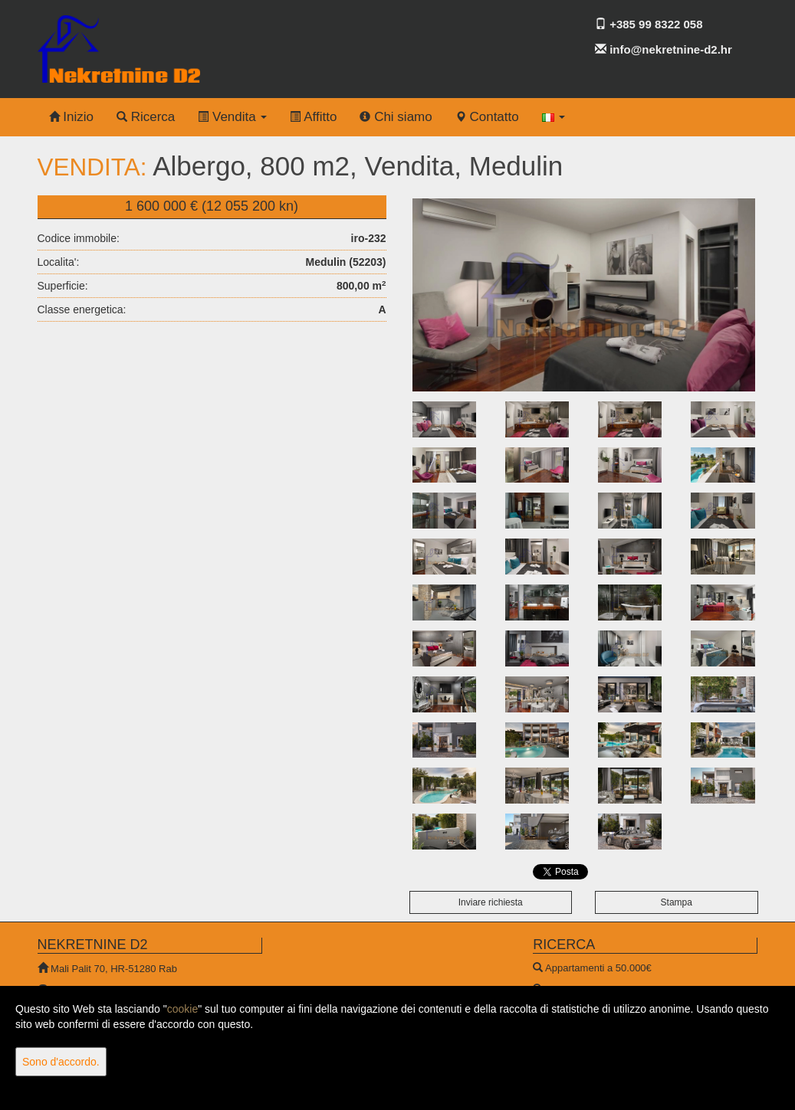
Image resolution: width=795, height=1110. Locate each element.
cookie (182, 1009)
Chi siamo (396, 117)
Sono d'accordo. (61, 1062)
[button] (554, 117)
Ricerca (146, 117)
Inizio (71, 117)
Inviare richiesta (490, 902)
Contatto (487, 117)
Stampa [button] (676, 902)
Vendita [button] (232, 117)
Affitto (313, 117)
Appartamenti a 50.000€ (598, 968)
